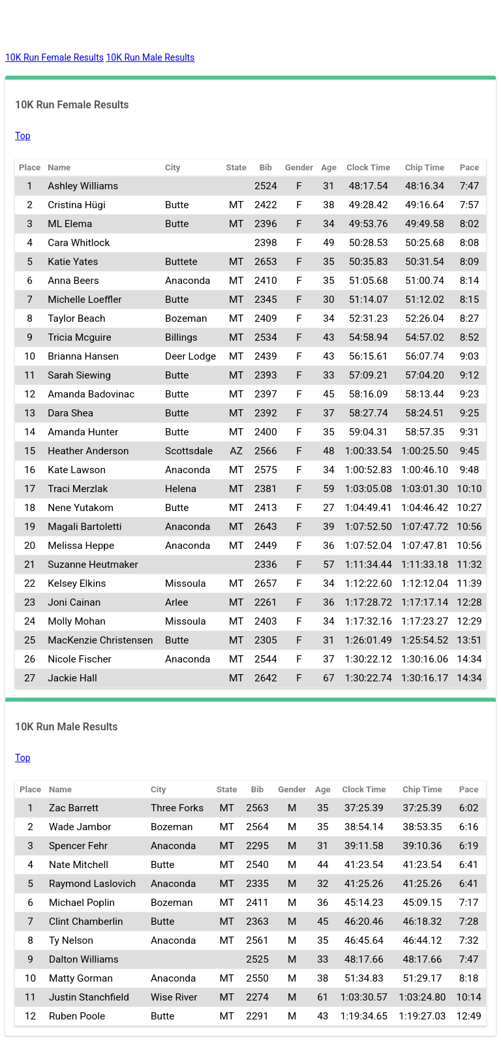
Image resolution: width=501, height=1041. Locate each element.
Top (23, 136)
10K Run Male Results (150, 57)
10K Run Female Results (54, 57)
